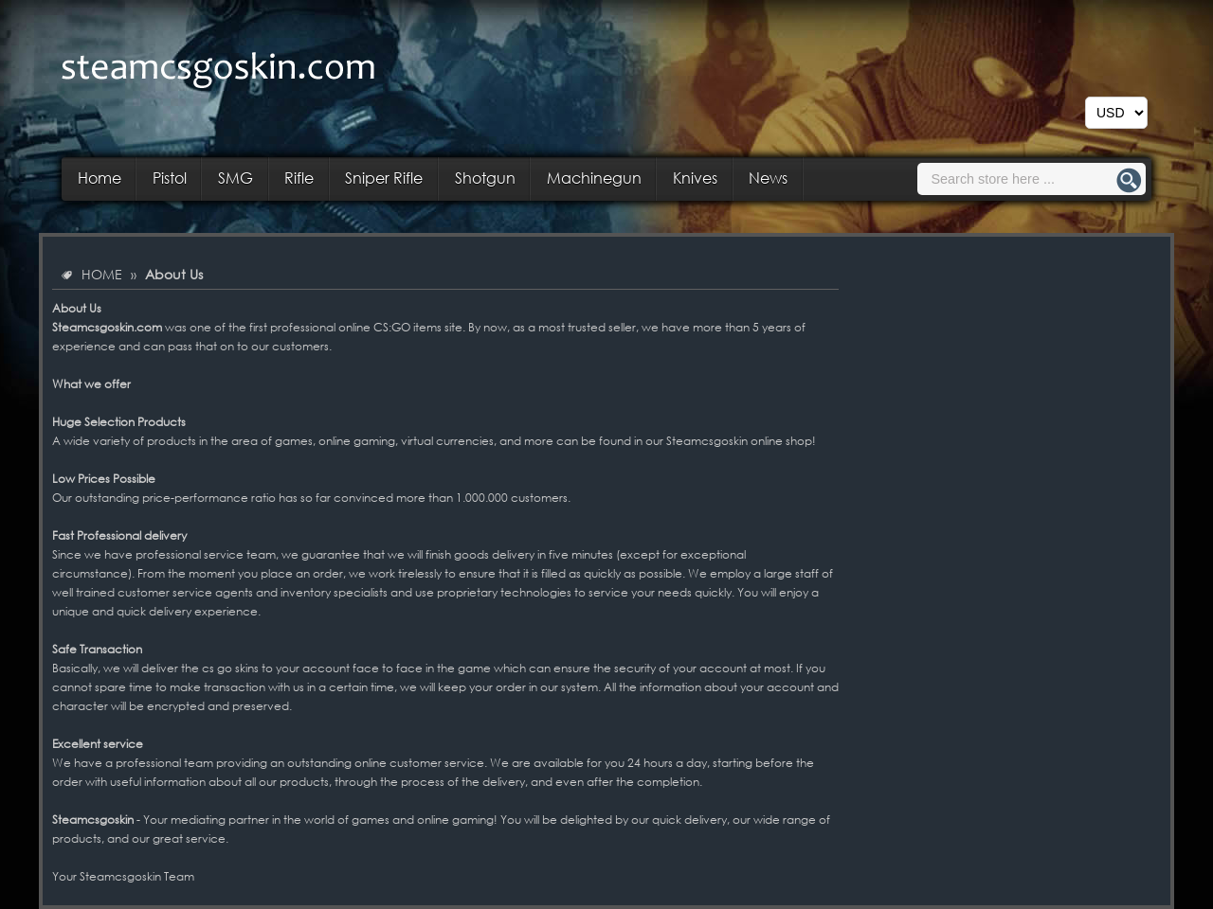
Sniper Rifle (384, 178)
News (768, 178)
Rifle (299, 178)
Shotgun (485, 178)
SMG (235, 178)
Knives (695, 178)
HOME (101, 274)
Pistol (170, 178)
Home (99, 178)
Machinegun (594, 178)
